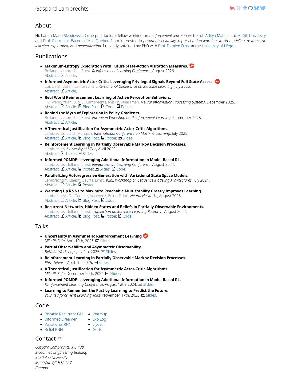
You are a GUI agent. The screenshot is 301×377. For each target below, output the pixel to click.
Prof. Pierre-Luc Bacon (62, 40)
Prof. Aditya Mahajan (214, 35)
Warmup (100, 314)
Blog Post (91, 106)
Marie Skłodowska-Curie (73, 35)
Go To (98, 329)
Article (70, 91)
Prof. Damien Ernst (174, 45)
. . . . (80, 200)
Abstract (52, 75)
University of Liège (217, 45)
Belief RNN (54, 329)
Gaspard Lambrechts (62, 8)
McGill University (251, 35)
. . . (69, 153)
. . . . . (88, 106)
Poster (126, 106)
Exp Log (99, 319)
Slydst (98, 324)
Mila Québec (98, 40)
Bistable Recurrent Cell (64, 314)
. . (61, 75)
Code (110, 106)
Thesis (70, 153)
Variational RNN (58, 324)
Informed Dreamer (61, 319)
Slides (127, 138)
